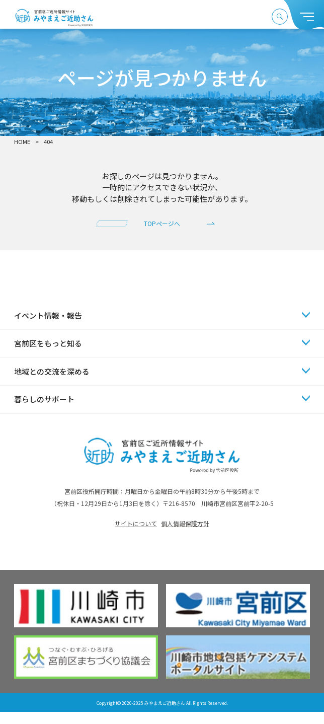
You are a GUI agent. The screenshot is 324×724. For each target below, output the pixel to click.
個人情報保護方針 (185, 536)
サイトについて (136, 536)
